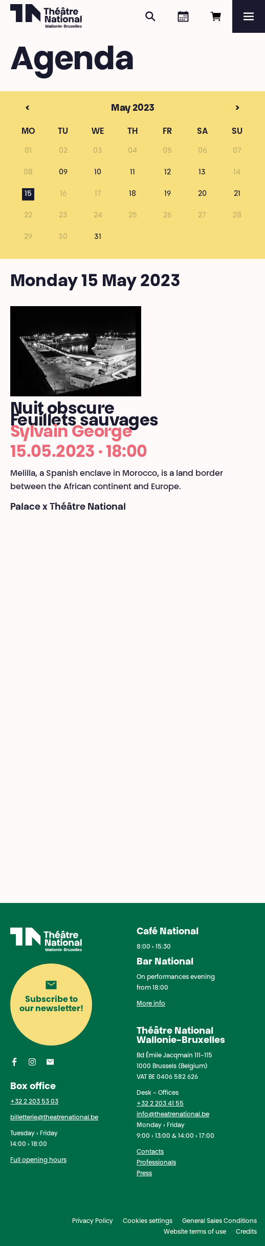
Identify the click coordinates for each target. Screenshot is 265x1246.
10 (97, 172)
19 (167, 194)
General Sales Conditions (219, 1221)
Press (144, 1174)
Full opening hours (38, 1160)
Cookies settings (147, 1221)
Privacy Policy (92, 1221)
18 (132, 194)
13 (202, 172)
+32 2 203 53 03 (34, 1102)
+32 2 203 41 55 (160, 1104)
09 (63, 172)
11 (132, 172)
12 (167, 172)
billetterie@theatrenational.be (54, 1118)
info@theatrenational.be (173, 1115)
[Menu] (248, 16)
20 (202, 194)
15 (28, 194)
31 (97, 237)
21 (237, 194)
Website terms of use (195, 1232)
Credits (246, 1232)
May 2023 (114, 108)
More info (151, 1004)
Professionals (156, 1163)
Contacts (150, 1152)
